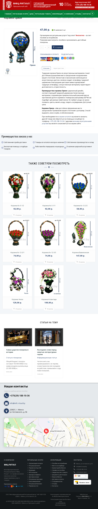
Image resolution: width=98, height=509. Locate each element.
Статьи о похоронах (14, 358)
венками (76, 121)
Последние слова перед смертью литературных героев (46, 352)
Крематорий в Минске (59, 468)
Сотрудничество (57, 481)
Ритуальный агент (34, 466)
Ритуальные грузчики (35, 479)
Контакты (55, 486)
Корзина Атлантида (49, 299)
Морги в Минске (57, 477)
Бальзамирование (34, 481)
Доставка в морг (34, 477)
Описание (46, 68)
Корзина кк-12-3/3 (49, 252)
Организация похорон (36, 463)
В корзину (57, 47)
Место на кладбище (58, 466)
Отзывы (54, 484)
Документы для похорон (59, 475)
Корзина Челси (17, 299)
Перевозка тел (33, 486)
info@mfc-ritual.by (17, 403)
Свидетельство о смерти (59, 472)
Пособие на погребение (59, 463)
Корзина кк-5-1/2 (17, 206)
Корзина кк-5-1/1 (48, 206)
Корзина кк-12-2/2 (80, 206)
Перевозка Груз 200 (35, 468)
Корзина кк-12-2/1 (17, 252)
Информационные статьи (47, 358)
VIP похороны (33, 472)
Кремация (32, 470)
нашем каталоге (65, 117)
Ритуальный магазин (35, 484)
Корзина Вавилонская (80, 252)
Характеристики (58, 68)
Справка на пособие (58, 470)
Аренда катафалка (34, 475)
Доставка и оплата (58, 479)
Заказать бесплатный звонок (84, 7)
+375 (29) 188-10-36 (83, 5)
